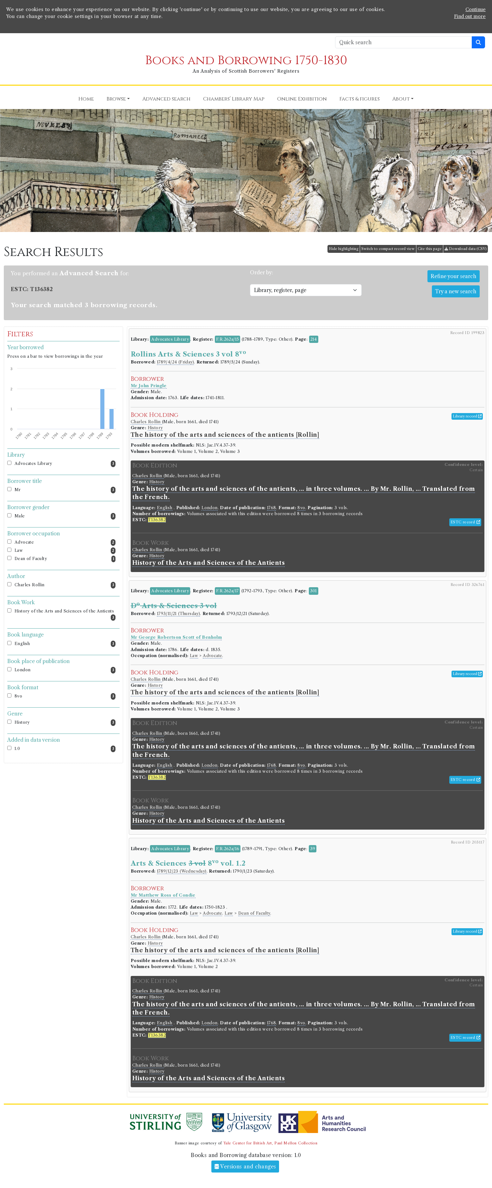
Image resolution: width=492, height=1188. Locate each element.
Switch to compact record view (388, 249)
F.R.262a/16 (227, 848)
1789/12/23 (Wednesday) (182, 871)
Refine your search (453, 276)
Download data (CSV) (466, 249)
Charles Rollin (65, 585)
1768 (271, 507)
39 (312, 848)
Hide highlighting (343, 249)
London (65, 670)
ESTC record (465, 522)
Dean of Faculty (65, 559)
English (65, 644)
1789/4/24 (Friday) (175, 362)
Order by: (261, 272)
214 (313, 339)
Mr (65, 490)
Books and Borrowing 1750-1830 (246, 60)
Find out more (470, 16)
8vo (65, 696)
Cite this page (430, 249)
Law (65, 550)
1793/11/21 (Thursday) (178, 613)
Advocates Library (65, 463)
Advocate (65, 542)
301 (313, 590)
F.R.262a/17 (227, 590)
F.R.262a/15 (227, 339)
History (65, 722)
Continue (475, 9)
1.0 (65, 749)
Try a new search (455, 291)
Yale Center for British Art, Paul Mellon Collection (270, 1143)
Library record (467, 416)
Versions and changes (245, 1166)
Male (65, 516)
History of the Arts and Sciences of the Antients (65, 615)
